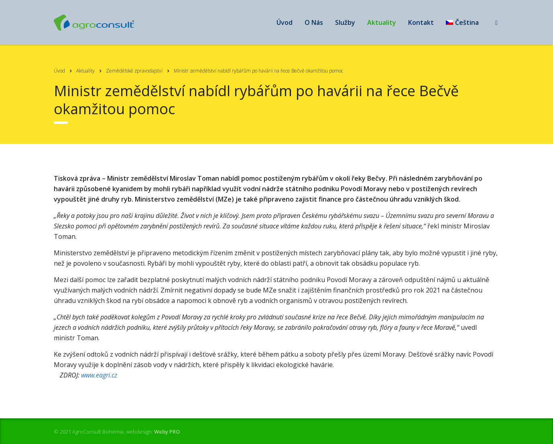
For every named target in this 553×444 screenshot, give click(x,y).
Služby (345, 22)
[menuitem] (462, 22)
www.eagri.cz (99, 375)
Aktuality (381, 22)
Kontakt (421, 22)
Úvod (284, 22)
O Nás (314, 22)
